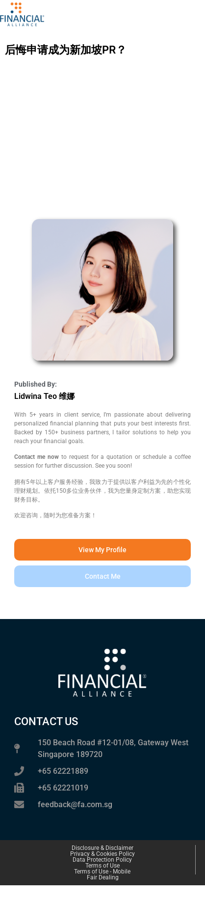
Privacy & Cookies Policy (102, 853)
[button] (102, 576)
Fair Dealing (103, 877)
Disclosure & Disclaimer (102, 848)
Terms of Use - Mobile (102, 871)
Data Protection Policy (102, 859)
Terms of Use (102, 865)
